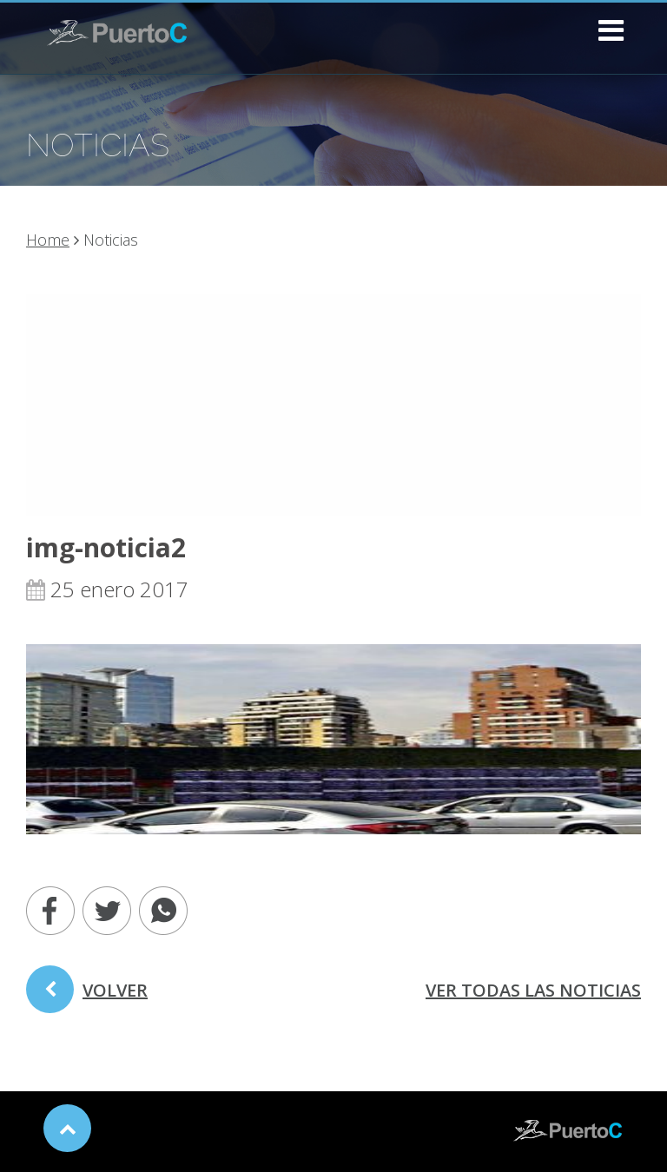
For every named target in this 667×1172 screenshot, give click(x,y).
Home (47, 239)
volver (87, 995)
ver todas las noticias (533, 990)
